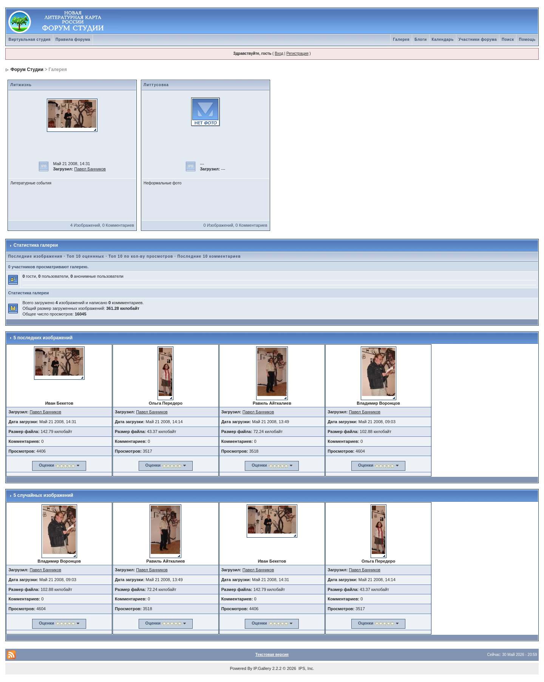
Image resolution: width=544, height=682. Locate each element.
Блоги (420, 39)
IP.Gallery (262, 668)
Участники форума (478, 39)
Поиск (508, 39)
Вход (279, 53)
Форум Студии (27, 69)
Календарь (443, 39)
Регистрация (297, 53)
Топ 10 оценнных (85, 256)
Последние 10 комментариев (209, 256)
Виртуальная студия (29, 39)
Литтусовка (156, 85)
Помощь (527, 39)
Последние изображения (35, 256)
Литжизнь (21, 85)
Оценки (46, 465)
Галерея (401, 39)
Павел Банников (90, 169)
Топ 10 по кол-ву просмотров (140, 256)
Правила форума (73, 39)
